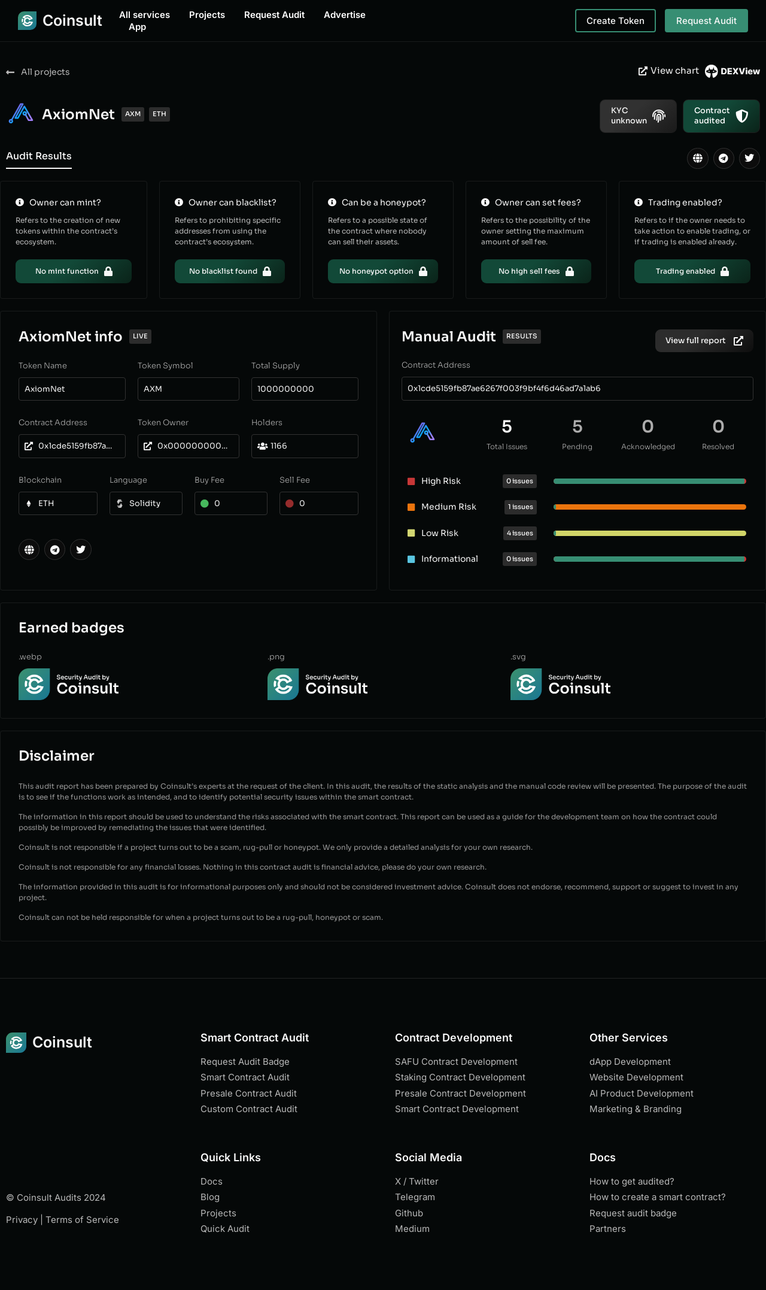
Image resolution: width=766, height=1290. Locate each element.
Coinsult (72, 20)
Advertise (345, 14)
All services (144, 14)
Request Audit (274, 14)
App (137, 26)
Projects (207, 14)
